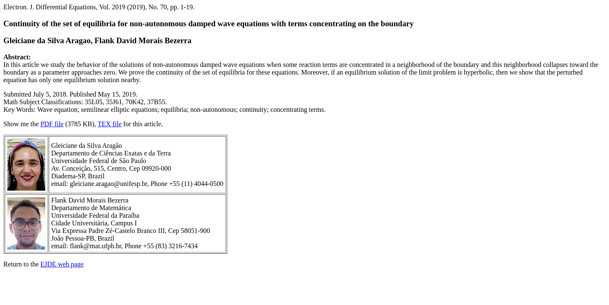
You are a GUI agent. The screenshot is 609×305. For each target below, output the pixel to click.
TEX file (109, 124)
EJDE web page (62, 264)
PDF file (52, 124)
